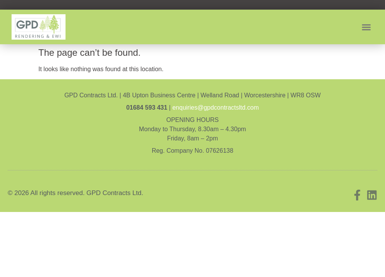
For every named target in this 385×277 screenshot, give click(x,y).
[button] (366, 27)
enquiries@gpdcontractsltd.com (215, 107)
